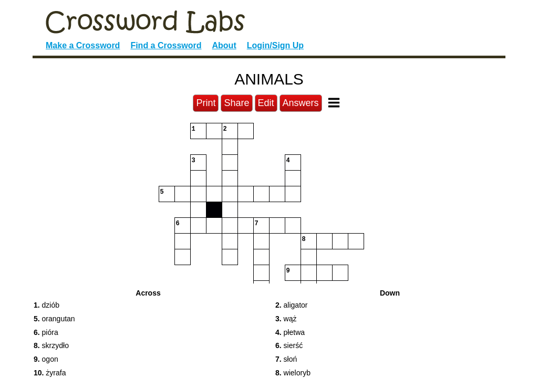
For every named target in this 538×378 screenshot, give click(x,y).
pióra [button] (46, 332)
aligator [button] (291, 305)
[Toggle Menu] (334, 102)
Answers (301, 103)
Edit (266, 103)
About (224, 45)
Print (205, 103)
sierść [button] (289, 345)
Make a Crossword (83, 45)
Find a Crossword (165, 45)
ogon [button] (46, 359)
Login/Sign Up (275, 45)
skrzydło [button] (51, 345)
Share (236, 103)
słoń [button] (286, 359)
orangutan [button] (54, 318)
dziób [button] (46, 305)
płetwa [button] (290, 332)
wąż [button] (285, 318)
